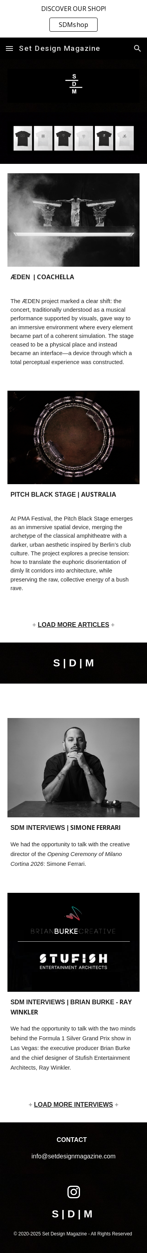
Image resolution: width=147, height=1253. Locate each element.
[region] (73, 19)
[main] (73, 319)
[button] (9, 48)
